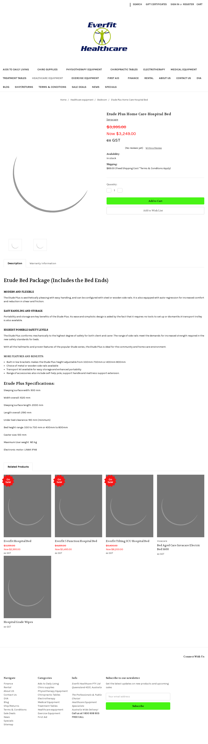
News (95, 87)
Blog (6, 87)
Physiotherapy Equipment (85, 69)
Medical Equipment (185, 69)
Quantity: (112, 184)
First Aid (114, 78)
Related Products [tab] (18, 466)
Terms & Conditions (52, 87)
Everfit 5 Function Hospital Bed (76, 541)
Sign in (175, 4)
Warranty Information (43, 263)
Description (15, 263)
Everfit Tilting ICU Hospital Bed (127, 541)
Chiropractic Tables (124, 69)
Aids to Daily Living (17, 69)
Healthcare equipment (49, 78)
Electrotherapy (154, 69)
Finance (133, 78)
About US (165, 78)
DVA (199, 78)
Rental (148, 78)
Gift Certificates (156, 4)
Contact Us (183, 78)
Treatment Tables (14, 78)
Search (137, 4)
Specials (111, 87)
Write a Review (154, 148)
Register (188, 4)
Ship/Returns (24, 87)
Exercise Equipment (86, 78)
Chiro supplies (49, 69)
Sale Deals (79, 87)
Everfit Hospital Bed (17, 541)
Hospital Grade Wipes (18, 622)
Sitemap (8, 724)
